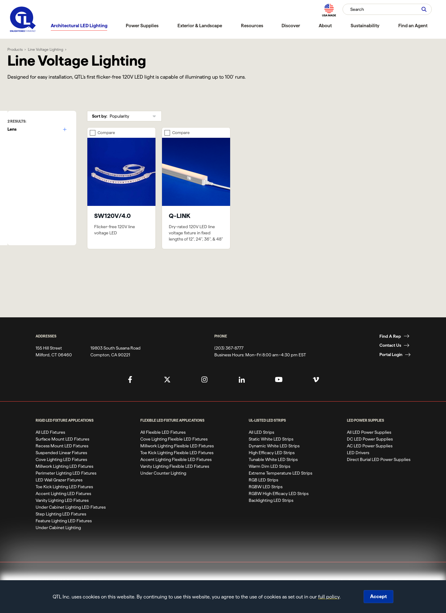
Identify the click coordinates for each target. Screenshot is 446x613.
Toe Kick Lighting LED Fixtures (64, 499)
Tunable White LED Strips (273, 472)
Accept (378, 596)
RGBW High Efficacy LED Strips (278, 506)
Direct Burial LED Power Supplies (378, 472)
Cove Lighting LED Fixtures (61, 472)
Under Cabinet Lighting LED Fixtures (71, 520)
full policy (329, 596)
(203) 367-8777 (228, 361)
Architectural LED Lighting (79, 25)
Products (21, 49)
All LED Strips (261, 445)
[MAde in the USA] (328, 10)
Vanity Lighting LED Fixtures (62, 513)
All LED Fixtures (50, 445)
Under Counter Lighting (163, 486)
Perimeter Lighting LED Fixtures (66, 486)
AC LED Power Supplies (369, 458)
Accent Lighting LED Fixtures (63, 506)
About (325, 25)
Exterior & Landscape (199, 25)
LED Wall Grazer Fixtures (59, 492)
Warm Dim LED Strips (269, 479)
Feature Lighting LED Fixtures (64, 533)
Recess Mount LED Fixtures (62, 458)
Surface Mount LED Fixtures (62, 452)
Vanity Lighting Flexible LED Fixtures (174, 479)
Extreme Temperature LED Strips (280, 486)
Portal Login (390, 367)
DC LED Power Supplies (370, 452)
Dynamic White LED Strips (274, 458)
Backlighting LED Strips (271, 513)
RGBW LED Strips (265, 499)
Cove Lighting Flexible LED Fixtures (174, 452)
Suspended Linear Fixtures (61, 465)
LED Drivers (358, 465)
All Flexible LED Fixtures (163, 445)
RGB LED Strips (263, 492)
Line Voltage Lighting (52, 49)
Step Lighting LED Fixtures (61, 526)
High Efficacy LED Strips (272, 465)
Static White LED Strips (271, 452)
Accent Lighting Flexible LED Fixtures (176, 472)
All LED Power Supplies (369, 445)
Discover (291, 25)
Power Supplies (142, 25)
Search (357, 9)
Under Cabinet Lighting (58, 540)
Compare (113, 134)
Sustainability (365, 25)
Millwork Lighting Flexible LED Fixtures (177, 458)
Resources (252, 25)
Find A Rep (390, 349)
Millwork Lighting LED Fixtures (64, 479)
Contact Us (390, 358)
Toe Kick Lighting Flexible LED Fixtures (176, 465)
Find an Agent (412, 25)
